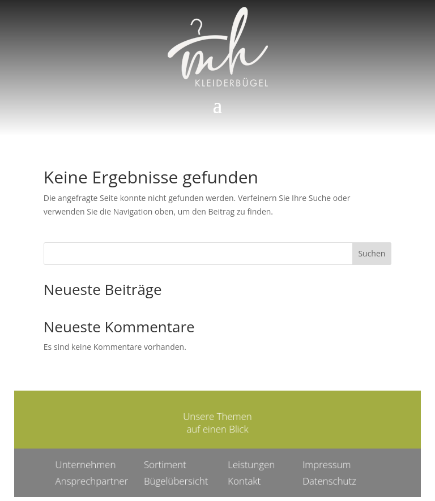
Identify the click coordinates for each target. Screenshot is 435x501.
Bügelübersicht (177, 479)
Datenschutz (325, 479)
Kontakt (242, 479)
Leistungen (249, 463)
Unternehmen (91, 463)
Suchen (371, 253)
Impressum (322, 463)
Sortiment (167, 463)
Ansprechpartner (97, 479)
